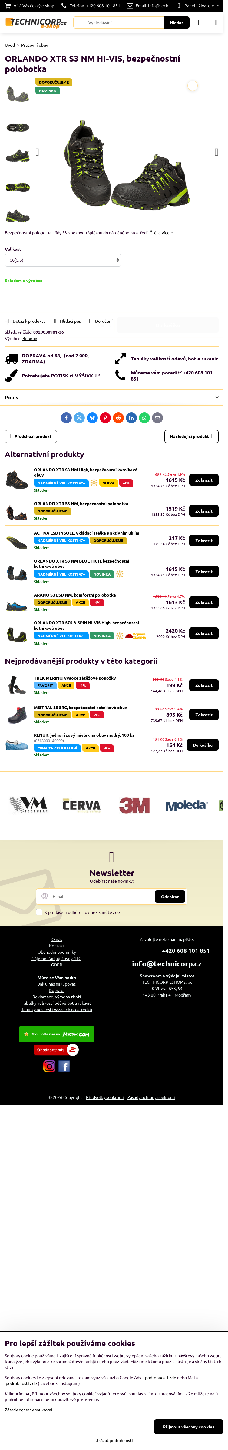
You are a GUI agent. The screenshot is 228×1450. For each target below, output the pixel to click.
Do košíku (167, 300)
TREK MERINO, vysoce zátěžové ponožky (75, 677)
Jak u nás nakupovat (57, 984)
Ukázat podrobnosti (114, 1440)
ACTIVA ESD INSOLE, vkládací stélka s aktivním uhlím (86, 533)
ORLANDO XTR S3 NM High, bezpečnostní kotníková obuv (85, 472)
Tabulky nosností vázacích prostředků (56, 1009)
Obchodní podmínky (57, 952)
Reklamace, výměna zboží (56, 996)
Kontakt (56, 945)
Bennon (29, 338)
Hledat (176, 22)
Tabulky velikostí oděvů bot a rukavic (56, 1003)
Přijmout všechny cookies (188, 1426)
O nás (56, 939)
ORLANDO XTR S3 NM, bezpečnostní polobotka (81, 503)
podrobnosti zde (160, 1377)
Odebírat (170, 896)
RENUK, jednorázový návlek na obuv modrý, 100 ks (84, 735)
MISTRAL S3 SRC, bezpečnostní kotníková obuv (80, 707)
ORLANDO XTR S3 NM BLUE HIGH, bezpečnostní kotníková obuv (81, 563)
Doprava (56, 990)
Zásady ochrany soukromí (151, 1097)
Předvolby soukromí (105, 1097)
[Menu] (216, 22)
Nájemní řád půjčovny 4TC (56, 958)
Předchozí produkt (31, 436)
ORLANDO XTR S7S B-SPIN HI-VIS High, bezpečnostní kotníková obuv (86, 625)
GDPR (56, 964)
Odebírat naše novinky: (112, 880)
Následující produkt (191, 436)
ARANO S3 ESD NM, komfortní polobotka (75, 595)
